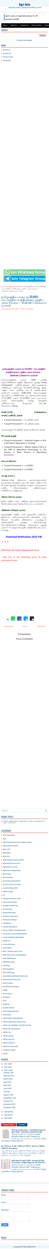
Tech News (7, 1015)
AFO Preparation (9, 835)
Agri (4, 839)
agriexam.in (31, 1247)
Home (5, 25)
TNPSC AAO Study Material (13, 1018)
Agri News (7, 853)
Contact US (7, 53)
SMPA (5, 990)
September (7, 1098)
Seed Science (8, 983)
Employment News (15, 286)
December (7, 1107)
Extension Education (10, 916)
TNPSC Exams (8, 1036)
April (5, 1082)
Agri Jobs (6, 849)
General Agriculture (10, 927)
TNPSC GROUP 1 (9, 1039)
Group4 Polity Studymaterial (13, 937)
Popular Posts (8, 1125)
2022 (6, 1067)
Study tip (6, 1004)
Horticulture (7, 948)
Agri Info (24, 4)
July (4, 1092)
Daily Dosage (8, 891)
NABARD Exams (9, 962)
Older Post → (42, 626)
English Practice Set (10, 906)
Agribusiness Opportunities (13, 860)
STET (5, 1001)
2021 (6, 1064)
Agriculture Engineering (11, 870)
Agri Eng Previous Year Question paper (17, 842)
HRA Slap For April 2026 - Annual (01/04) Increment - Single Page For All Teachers (28, 1161)
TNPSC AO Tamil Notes (11, 1029)
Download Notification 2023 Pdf (24, 536)
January (6, 1073)
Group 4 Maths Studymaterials (14, 930)
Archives (22, 1125)
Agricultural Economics (11, 863)
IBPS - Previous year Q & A (12, 951)
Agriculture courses (10, 867)
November (7, 1104)
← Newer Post (7, 626)
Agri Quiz (6, 856)
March (5, 1079)
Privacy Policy (36, 25)
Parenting (6, 965)
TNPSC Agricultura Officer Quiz (14, 1022)
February (6, 1076)
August (6, 1095)
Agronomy (7, 874)
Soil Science (7, 994)
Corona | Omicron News (12, 884)
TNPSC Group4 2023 (10, 1046)
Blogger (29, 40)
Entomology (7, 909)
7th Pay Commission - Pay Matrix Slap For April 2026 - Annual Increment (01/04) (28, 1131)
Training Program (9, 1050)
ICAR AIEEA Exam (9, 958)
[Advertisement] (24, 88)
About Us (14, 25)
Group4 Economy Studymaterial (15, 934)
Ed (4, 895)
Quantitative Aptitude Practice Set (15, 976)
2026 (6, 1118)
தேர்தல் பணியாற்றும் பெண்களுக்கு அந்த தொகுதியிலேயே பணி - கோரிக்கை (24, 822)
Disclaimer (7, 60)
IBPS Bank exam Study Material (14, 955)
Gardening (7, 923)
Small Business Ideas (11, 987)
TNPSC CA (7, 1032)
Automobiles (8, 877)
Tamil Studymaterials (10, 1011)
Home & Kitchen (9, 944)
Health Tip (6, 941)
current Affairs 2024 (10, 888)
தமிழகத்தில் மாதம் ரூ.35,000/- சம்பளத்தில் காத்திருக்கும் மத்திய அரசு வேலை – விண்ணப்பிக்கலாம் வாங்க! (24, 301)
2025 (6, 1115)
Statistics (6, 997)
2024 (6, 1112)
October (6, 1101)
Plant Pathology (9, 972)
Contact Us (24, 25)
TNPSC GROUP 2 (9, 1043)
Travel (5, 1053)
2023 (6, 1070)
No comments (27, 309)
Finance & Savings (10, 920)
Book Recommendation (12, 881)
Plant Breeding (8, 969)
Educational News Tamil (12, 899)
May (5, 1085)
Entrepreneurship (9, 913)
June (5, 1088)
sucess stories (8, 1008)
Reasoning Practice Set (11, 980)
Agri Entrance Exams (10, 846)
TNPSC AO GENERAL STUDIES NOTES (17, 1025)
